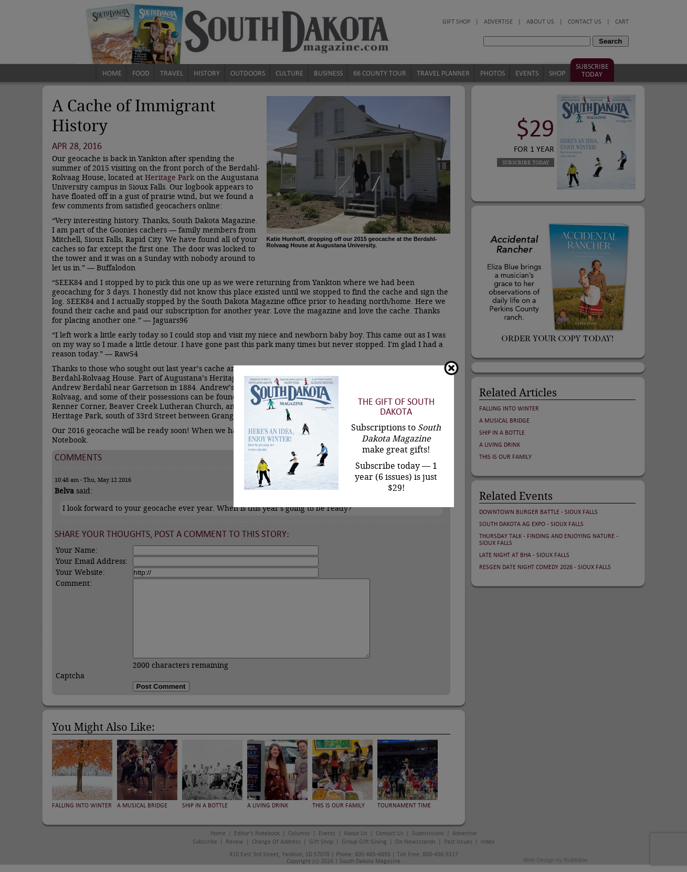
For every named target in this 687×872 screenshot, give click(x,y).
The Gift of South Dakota (396, 407)
